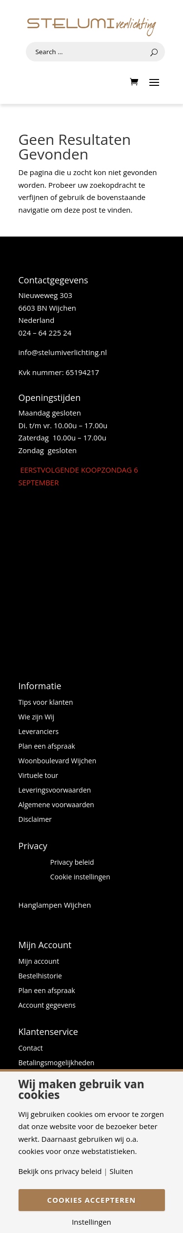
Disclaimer (35, 820)
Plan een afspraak (47, 747)
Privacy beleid (72, 863)
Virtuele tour (39, 776)
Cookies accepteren (91, 1200)
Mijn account (39, 962)
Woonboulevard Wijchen (58, 761)
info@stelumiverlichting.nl (63, 352)
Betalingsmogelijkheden (57, 1063)
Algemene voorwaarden (56, 805)
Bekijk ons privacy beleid (60, 1171)
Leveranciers (39, 732)
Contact (31, 1049)
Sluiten (121, 1171)
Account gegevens (47, 1006)
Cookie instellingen (80, 877)
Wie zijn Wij (37, 717)
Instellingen (91, 1222)
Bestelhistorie (40, 976)
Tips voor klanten (46, 703)
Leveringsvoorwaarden (55, 791)
